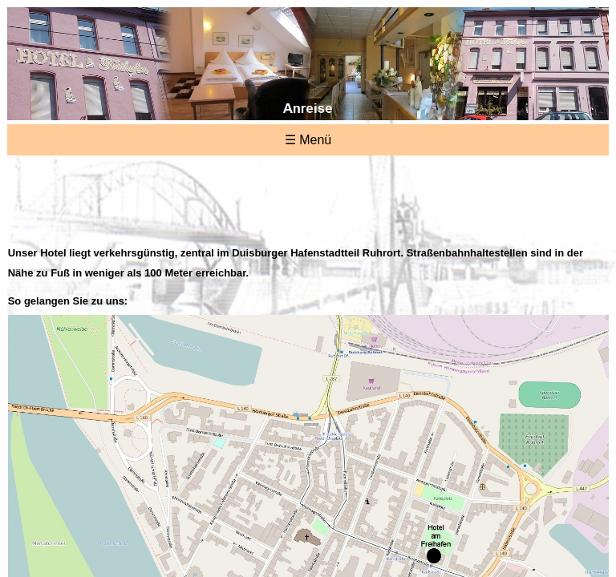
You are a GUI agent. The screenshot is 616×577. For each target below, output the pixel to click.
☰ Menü (308, 140)
